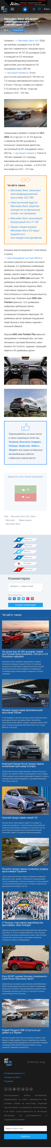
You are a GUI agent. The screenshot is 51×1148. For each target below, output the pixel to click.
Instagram (36, 442)
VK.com (10, 599)
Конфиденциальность (14, 1074)
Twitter (34, 446)
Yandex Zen (24, 446)
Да (25, 489)
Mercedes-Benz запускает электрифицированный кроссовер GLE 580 (26, 194)
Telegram (13, 450)
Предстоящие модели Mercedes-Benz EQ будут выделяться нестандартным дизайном (26, 232)
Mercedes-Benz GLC (28, 41)
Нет (25, 497)
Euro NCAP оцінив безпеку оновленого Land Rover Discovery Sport (24, 978)
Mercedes (10, 520)
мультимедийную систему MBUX (24, 258)
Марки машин (25, 520)
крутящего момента (17, 73)
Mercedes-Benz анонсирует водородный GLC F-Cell (27, 220)
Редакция (8, 1082)
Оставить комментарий (25, 606)
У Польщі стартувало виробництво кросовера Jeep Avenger (22, 925)
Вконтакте (24, 442)
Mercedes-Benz (13, 524)
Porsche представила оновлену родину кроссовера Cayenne (25, 871)
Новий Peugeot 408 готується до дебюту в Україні (21, 1032)
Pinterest (13, 446)
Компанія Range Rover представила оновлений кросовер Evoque (23, 766)
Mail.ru (19, 599)
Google (32, 599)
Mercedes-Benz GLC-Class (23, 516)
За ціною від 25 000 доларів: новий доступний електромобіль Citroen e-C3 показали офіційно (25, 655)
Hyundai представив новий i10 (19, 819)
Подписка (25, 1137)
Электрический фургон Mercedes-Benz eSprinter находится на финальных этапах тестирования (25, 208)
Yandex (28, 599)
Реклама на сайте (12, 1078)
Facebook (13, 442)
